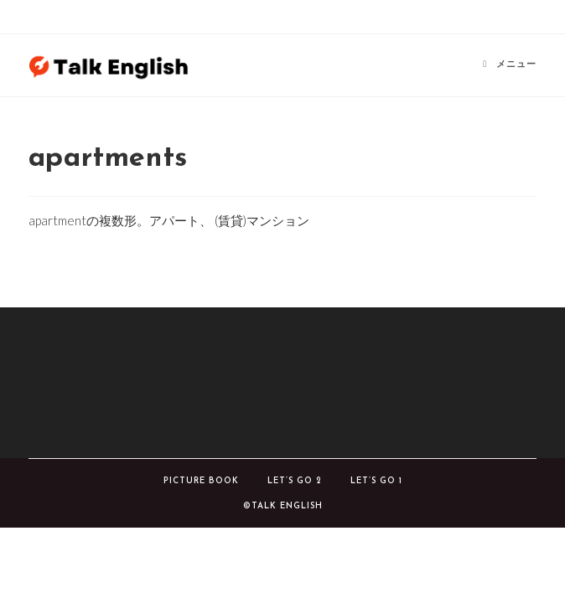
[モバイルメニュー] (509, 65)
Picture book (201, 481)
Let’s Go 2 (294, 481)
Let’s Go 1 (376, 481)
